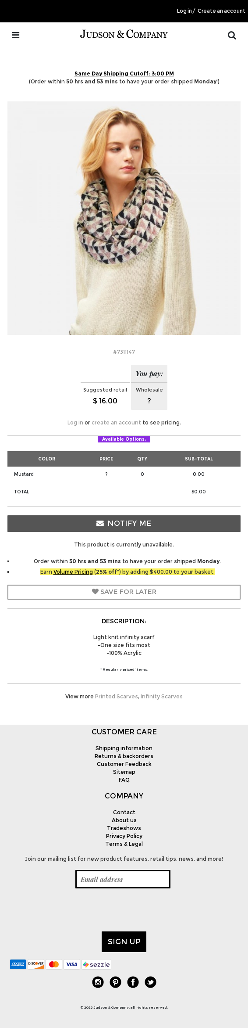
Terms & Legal (124, 844)
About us (124, 820)
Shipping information (124, 748)
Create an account (221, 11)
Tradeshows (124, 828)
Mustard (24, 474)
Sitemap (124, 772)
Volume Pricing (73, 571)
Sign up (124, 941)
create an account (116, 422)
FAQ (124, 779)
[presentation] (76, 910)
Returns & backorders (124, 756)
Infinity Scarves (162, 696)
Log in (184, 11)
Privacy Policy (124, 836)
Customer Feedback (124, 764)
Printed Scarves (116, 696)
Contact (124, 812)
